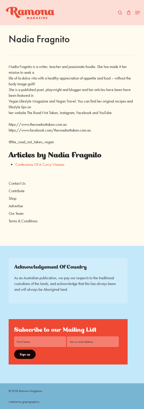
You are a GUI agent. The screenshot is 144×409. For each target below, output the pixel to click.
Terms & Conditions (23, 220)
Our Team (16, 213)
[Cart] (128, 13)
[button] (137, 12)
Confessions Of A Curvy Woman (39, 164)
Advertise (16, 205)
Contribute (17, 190)
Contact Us (17, 183)
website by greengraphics (24, 402)
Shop (12, 198)
